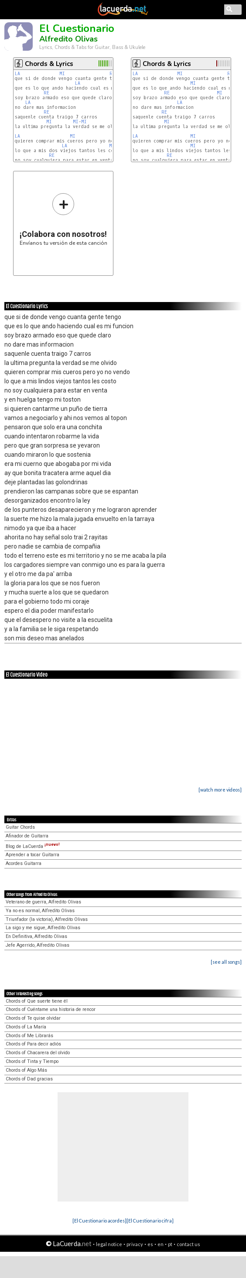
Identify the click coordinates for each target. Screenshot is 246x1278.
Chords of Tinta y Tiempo (32, 1061)
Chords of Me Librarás (29, 1035)
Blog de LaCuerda (33, 846)
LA (17, 73)
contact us (188, 1244)
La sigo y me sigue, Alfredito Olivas (43, 928)
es (150, 1244)
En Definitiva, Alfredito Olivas (36, 936)
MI (62, 73)
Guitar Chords (20, 827)
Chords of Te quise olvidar (33, 1018)
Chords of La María (26, 1027)
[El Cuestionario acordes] (99, 1220)
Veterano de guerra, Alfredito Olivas (43, 902)
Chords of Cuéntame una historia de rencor (51, 1009)
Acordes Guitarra (23, 863)
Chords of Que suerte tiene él (37, 1001)
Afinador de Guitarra (27, 836)
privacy (134, 1244)
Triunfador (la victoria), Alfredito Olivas (47, 919)
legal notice (109, 1244)
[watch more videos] (220, 789)
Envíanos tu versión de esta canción (63, 219)
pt (170, 1244)
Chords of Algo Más (26, 1070)
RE (46, 93)
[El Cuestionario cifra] (150, 1220)
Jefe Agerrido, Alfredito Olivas (37, 945)
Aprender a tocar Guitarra (32, 855)
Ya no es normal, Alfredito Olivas (40, 910)
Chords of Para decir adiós (33, 1044)
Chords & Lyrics (49, 63)
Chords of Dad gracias (29, 1079)
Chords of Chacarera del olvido (38, 1053)
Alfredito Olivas (68, 39)
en (160, 1244)
